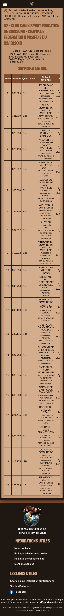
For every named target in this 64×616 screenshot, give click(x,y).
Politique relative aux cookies (30, 553)
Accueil (13, 10)
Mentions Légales (24, 564)
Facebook (18, 592)
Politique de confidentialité (29, 558)
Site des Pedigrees (20, 586)
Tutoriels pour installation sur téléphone (32, 581)
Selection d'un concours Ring (36, 10)
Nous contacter (22, 548)
